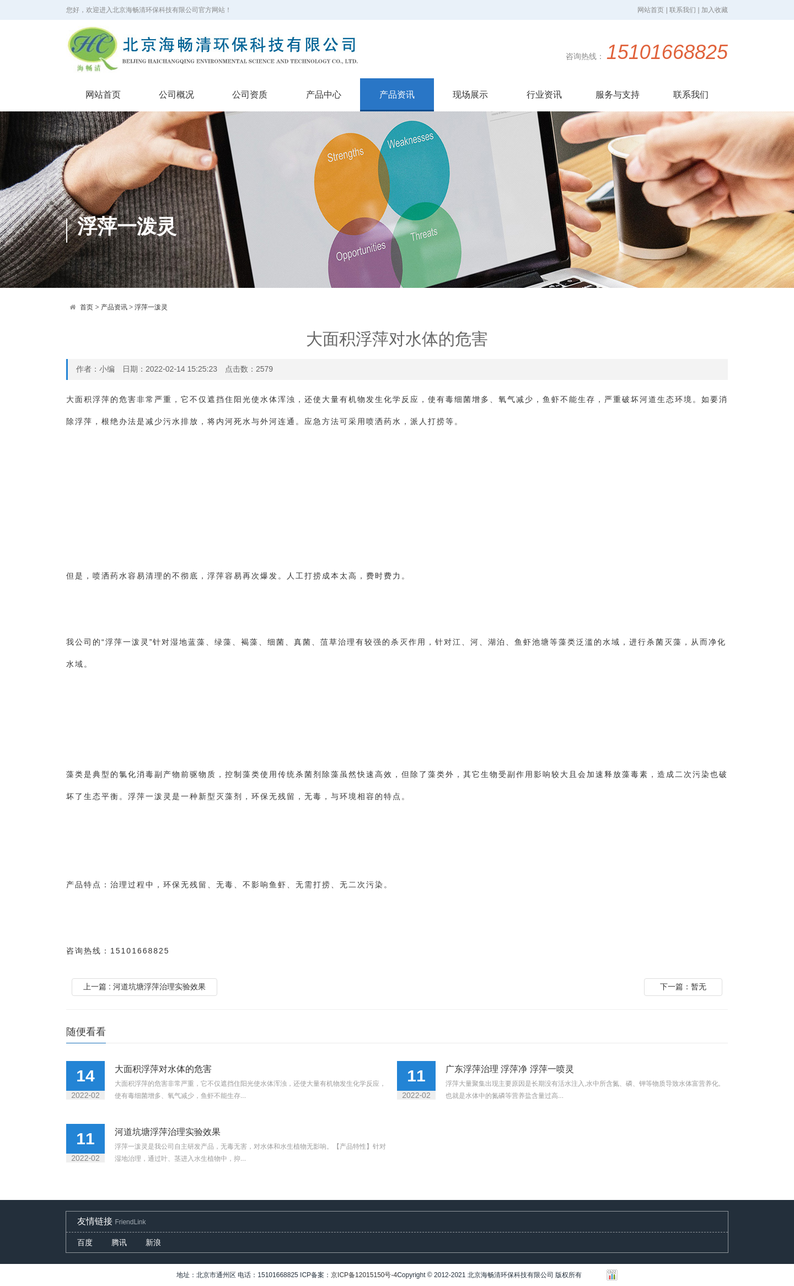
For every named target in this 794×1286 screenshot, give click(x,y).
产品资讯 (397, 94)
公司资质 (249, 94)
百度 (85, 1242)
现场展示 (470, 94)
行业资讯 (544, 94)
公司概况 (176, 94)
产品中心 (323, 94)
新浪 (153, 1242)
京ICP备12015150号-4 (364, 1275)
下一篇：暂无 (683, 986)
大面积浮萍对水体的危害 (163, 1069)
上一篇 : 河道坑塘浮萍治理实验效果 (144, 986)
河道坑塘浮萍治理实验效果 (168, 1132)
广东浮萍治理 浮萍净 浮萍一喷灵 (510, 1069)
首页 (86, 307)
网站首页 (103, 94)
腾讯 (119, 1242)
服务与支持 (618, 94)
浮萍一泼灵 (151, 307)
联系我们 (691, 94)
